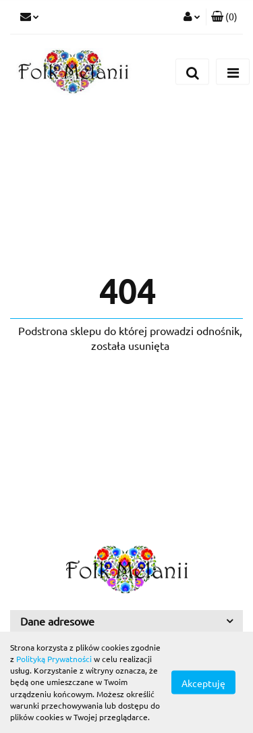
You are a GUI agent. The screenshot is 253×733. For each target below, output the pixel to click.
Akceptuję (203, 683)
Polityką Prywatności (54, 658)
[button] (224, 17)
